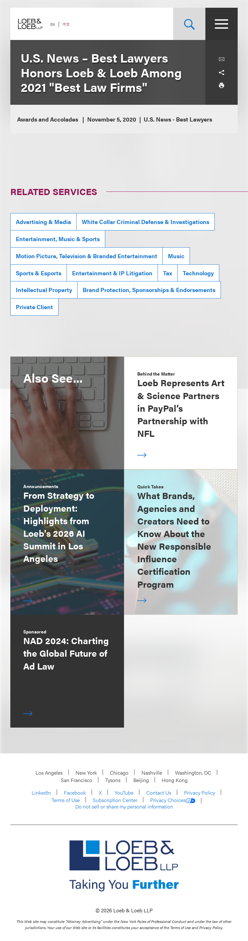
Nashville (151, 772)
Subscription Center (115, 800)
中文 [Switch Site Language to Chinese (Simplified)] (66, 24)
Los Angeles (49, 772)
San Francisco (76, 780)
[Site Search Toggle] (189, 24)
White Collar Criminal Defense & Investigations (145, 222)
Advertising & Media (43, 222)
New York (86, 772)
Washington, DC (193, 772)
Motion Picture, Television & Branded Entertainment (86, 256)
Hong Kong (175, 780)
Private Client (34, 307)
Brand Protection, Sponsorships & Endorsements (149, 290)
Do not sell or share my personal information (124, 806)
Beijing (141, 780)
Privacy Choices (172, 800)
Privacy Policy (199, 792)
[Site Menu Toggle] (221, 24)
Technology (198, 273)
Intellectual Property (44, 290)
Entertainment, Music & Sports (58, 239)
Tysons (112, 780)
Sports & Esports (38, 273)
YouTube (124, 792)
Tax (167, 273)
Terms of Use (66, 800)
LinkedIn (41, 792)
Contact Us (158, 792)
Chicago (119, 772)
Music (176, 256)
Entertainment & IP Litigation (112, 273)
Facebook (75, 792)
